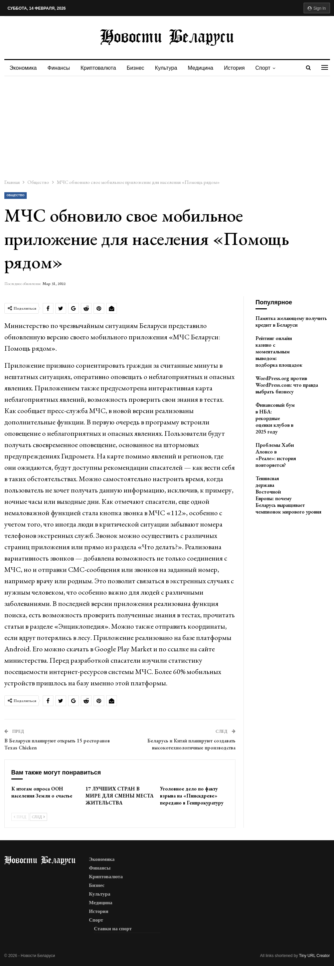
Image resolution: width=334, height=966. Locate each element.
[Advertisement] (167, 126)
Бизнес (138, 68)
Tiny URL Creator (314, 955)
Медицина (205, 68)
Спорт (270, 68)
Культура (170, 68)
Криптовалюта (100, 68)
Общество (16, 195)
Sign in (317, 8)
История (240, 68)
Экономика (23, 68)
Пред (20, 817)
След (38, 817)
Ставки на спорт (113, 928)
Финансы (59, 68)
